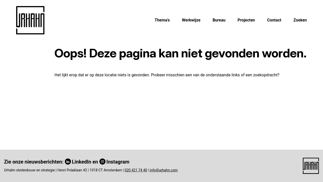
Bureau (218, 20)
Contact (274, 20)
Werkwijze (191, 20)
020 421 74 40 (136, 170)
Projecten (246, 20)
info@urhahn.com (164, 170)
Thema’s (162, 20)
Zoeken (300, 20)
